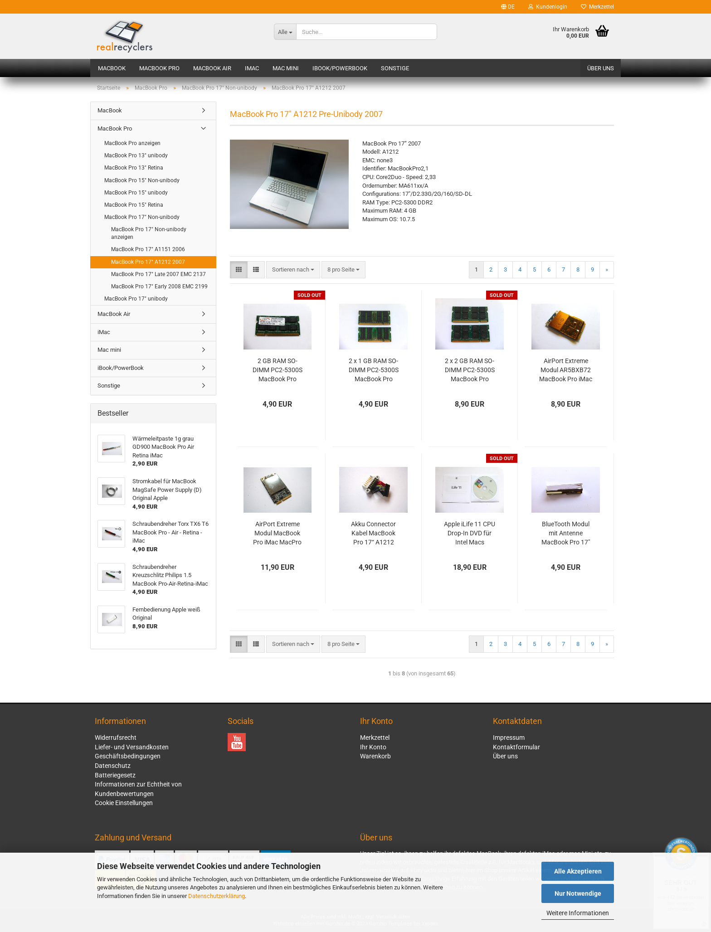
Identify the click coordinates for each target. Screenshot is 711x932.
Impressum (509, 737)
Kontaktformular (516, 747)
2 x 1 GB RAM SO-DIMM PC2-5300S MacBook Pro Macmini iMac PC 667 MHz (374, 370)
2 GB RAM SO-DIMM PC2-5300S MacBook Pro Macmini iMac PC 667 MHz (277, 370)
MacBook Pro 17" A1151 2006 (148, 249)
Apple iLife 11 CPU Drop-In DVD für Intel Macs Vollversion (469, 533)
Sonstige (395, 68)
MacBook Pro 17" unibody (136, 299)
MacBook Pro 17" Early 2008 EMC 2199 (159, 286)
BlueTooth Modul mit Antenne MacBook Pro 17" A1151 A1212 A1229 (565, 533)
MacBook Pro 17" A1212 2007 (148, 262)
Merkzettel (597, 7)
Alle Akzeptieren (578, 871)
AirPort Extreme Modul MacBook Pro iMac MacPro (277, 533)
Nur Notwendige (578, 893)
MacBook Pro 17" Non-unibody (142, 217)
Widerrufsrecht (115, 737)
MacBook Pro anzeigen (132, 143)
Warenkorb (375, 756)
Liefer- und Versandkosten (132, 747)
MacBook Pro (159, 68)
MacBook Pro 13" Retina (133, 168)
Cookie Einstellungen (124, 802)
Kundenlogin (547, 7)
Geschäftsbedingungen (128, 756)
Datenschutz (113, 765)
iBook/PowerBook (339, 68)
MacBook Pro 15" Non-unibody (142, 180)
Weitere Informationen (577, 913)
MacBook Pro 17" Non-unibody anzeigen (148, 233)
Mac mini (286, 68)
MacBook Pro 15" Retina (133, 205)
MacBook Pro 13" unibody (136, 155)
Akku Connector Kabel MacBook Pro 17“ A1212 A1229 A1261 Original (373, 533)
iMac (252, 68)
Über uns (600, 68)
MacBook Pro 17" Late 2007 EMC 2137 (158, 274)
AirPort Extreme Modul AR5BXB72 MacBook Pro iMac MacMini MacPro (565, 370)
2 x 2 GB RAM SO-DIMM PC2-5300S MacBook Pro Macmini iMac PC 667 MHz (470, 370)
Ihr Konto (373, 747)
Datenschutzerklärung (216, 896)
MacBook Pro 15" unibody (136, 192)
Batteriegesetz (115, 775)
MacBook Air (212, 68)
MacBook (112, 68)
